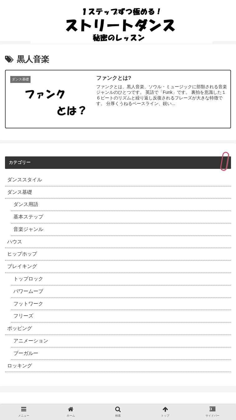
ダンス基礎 (19, 192)
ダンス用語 (25, 204)
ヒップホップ (22, 253)
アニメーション (30, 340)
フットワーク (28, 303)
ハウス (14, 241)
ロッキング (19, 365)
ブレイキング (22, 266)
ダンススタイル (24, 179)
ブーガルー (25, 353)
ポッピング (19, 328)
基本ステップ (28, 216)
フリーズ (23, 315)
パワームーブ (28, 291)
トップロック (28, 278)
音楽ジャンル (28, 229)
